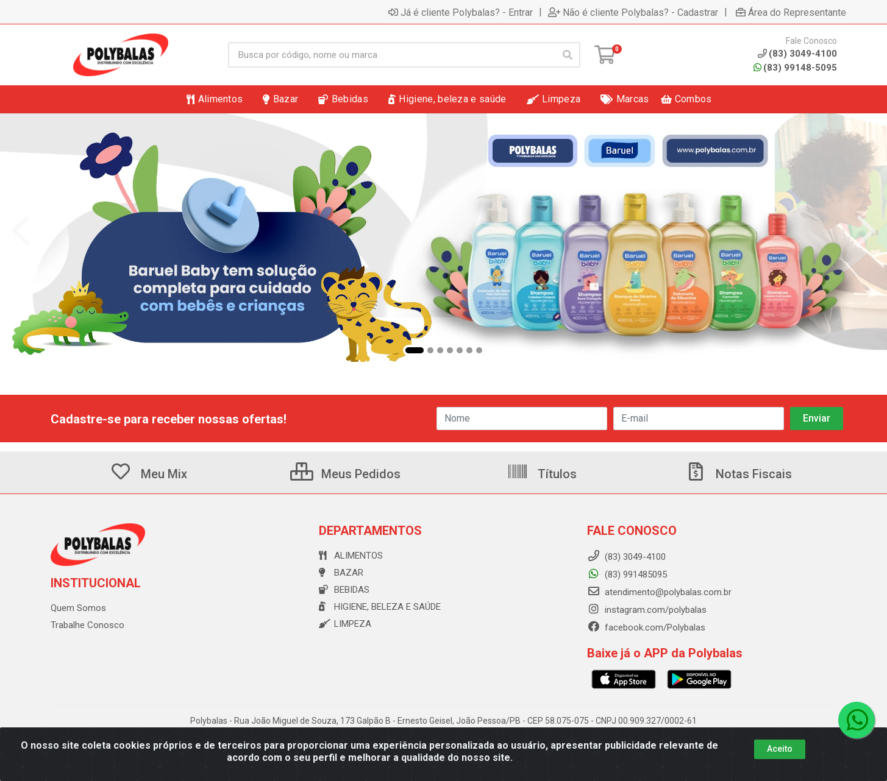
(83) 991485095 (627, 574)
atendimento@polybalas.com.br (659, 592)
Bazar (341, 572)
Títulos (542, 474)
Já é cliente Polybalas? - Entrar (460, 12)
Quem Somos (78, 608)
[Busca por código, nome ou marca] (391, 55)
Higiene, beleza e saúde (380, 606)
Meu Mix (148, 474)
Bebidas (344, 589)
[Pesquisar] (567, 55)
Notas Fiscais (738, 474)
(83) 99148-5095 (795, 67)
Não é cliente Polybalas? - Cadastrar (633, 12)
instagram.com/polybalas (647, 609)
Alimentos (351, 555)
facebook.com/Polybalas (646, 627)
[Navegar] (20, 230)
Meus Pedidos (345, 474)
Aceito (780, 749)
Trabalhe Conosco (87, 625)
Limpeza (345, 623)
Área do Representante (791, 12)
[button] (414, 350)
